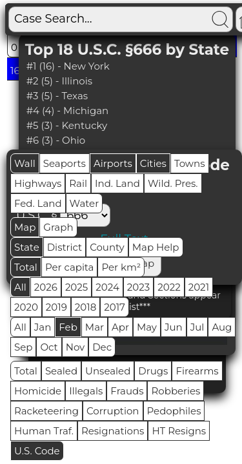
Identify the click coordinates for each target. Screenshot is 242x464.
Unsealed (107, 371)
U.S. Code (37, 451)
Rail (78, 183)
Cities (153, 163)
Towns (189, 163)
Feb (68, 327)
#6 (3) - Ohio (56, 140)
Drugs (153, 371)
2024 (107, 287)
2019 (56, 307)
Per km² (121, 267)
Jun (174, 327)
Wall (24, 163)
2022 (168, 287)
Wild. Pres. (173, 183)
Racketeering (46, 411)
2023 (138, 287)
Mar (94, 327)
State (26, 247)
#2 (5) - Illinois (59, 81)
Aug (222, 327)
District (64, 247)
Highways (37, 183)
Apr (120, 327)
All (20, 287)
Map (24, 227)
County (107, 247)
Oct (48, 347)
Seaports (64, 163)
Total (25, 267)
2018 (85, 307)
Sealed (61, 371)
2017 (114, 307)
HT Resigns (179, 431)
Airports (113, 163)
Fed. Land (38, 203)
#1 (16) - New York (68, 66)
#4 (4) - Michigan (67, 110)
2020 (26, 307)
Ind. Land (117, 183)
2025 (76, 287)
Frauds (126, 391)
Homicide (37, 391)
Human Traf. (44, 431)
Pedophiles (174, 411)
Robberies (175, 391)
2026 (45, 287)
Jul (197, 327)
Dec (102, 347)
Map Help (155, 247)
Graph (58, 227)
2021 (198, 287)
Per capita (69, 267)
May (147, 327)
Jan (43, 327)
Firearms (197, 371)
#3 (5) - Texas (57, 96)
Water (84, 203)
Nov (75, 347)
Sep (23, 347)
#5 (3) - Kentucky (67, 125)
